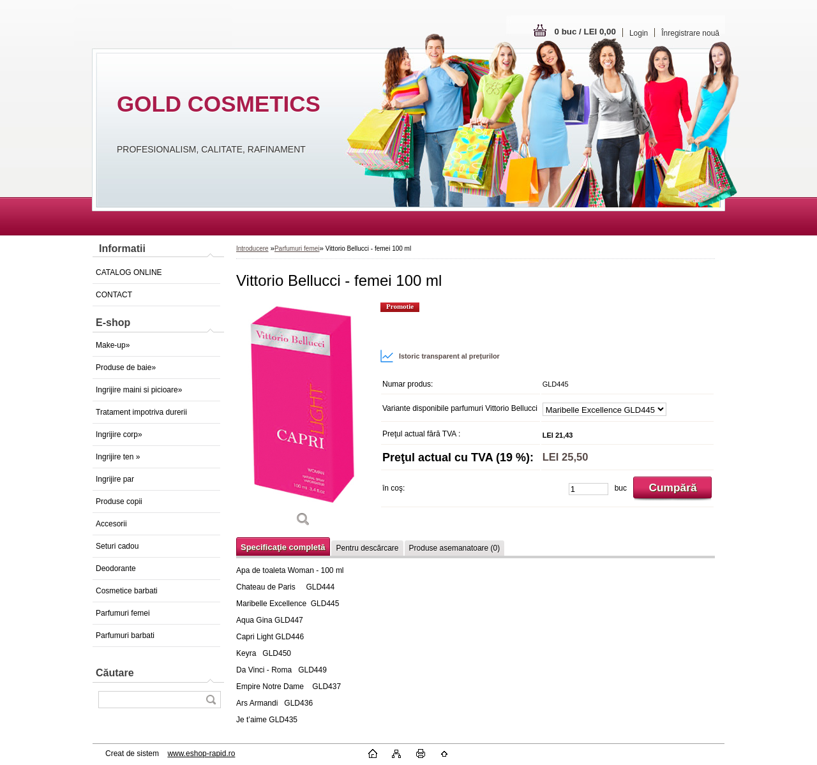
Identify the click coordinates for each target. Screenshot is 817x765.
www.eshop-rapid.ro (201, 753)
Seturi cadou (117, 546)
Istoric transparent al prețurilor (440, 356)
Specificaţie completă (283, 547)
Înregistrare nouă (690, 33)
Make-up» (113, 345)
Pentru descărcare (367, 548)
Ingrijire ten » (118, 456)
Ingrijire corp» (119, 434)
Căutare (115, 672)
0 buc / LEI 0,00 (585, 31)
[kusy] (588, 489)
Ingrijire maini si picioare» (139, 389)
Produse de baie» (126, 367)
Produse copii (119, 501)
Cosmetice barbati (127, 590)
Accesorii (111, 523)
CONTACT (114, 294)
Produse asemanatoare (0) (454, 548)
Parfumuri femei (123, 613)
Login (638, 33)
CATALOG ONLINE (129, 272)
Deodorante (116, 568)
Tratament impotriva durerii (141, 412)
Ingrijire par (115, 479)
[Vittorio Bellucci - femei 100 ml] (303, 418)
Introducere (252, 248)
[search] (210, 700)
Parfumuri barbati (125, 635)
